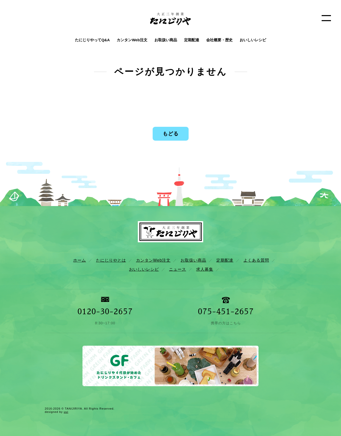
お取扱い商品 (165, 40)
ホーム (79, 260)
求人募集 (204, 269)
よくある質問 (256, 260)
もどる (171, 133)
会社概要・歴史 (219, 40)
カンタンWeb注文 (132, 40)
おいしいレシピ (253, 40)
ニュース (177, 269)
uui (66, 411)
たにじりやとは (111, 260)
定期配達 (191, 40)
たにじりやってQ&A (92, 40)
